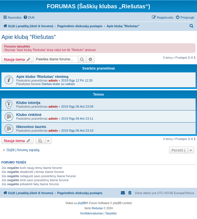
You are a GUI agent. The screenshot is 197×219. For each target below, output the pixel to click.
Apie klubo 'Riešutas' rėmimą (42, 76)
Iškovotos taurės (31, 127)
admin (53, 80)
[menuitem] (29, 17)
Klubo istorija (28, 102)
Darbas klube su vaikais (58, 84)
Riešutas (97, 208)
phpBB (82, 203)
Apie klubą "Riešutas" (28, 37)
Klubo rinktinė (29, 115)
